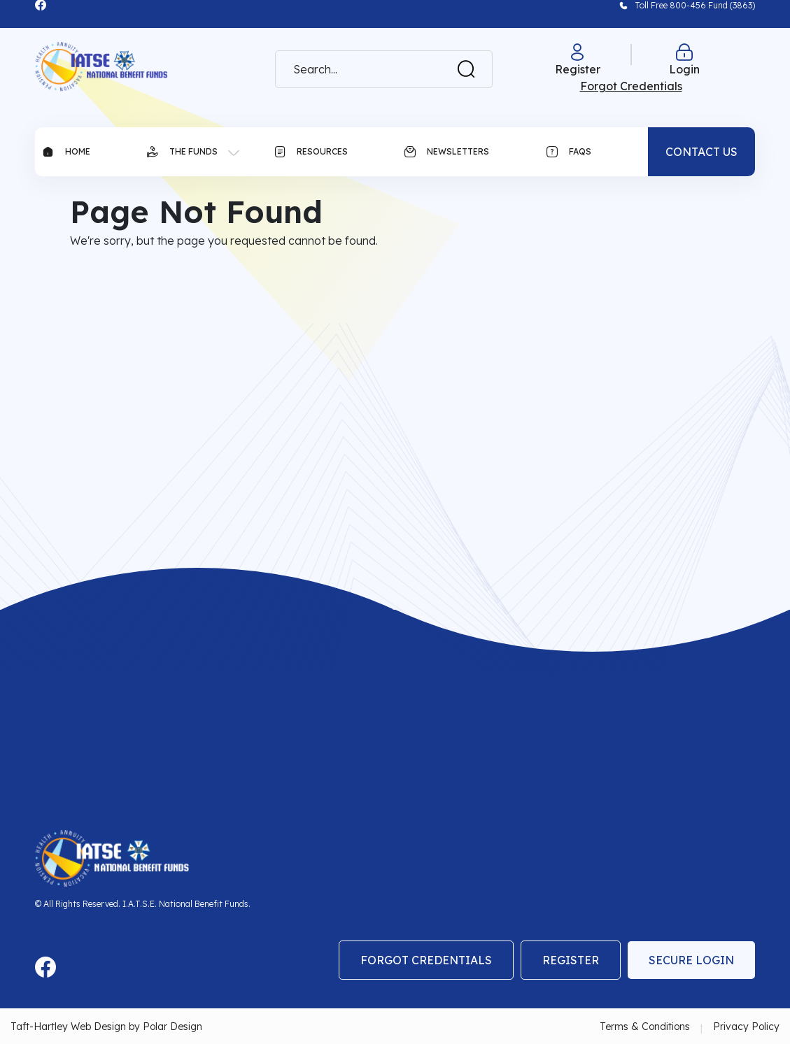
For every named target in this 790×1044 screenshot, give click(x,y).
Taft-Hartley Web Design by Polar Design (106, 1026)
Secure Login (691, 960)
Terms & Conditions (645, 1026)
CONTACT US (701, 152)
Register (570, 960)
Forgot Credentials (426, 960)
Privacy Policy (746, 1026)
